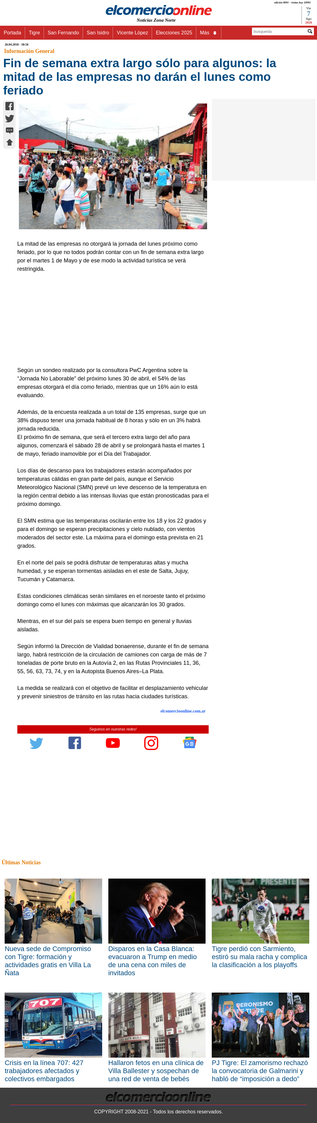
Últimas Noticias (21, 862)
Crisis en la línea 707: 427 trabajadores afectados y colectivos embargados (44, 1071)
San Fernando (63, 32)
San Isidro (98, 32)
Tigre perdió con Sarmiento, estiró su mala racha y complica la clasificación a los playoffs (259, 957)
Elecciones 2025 (174, 32)
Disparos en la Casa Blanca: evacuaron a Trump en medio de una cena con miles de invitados (152, 961)
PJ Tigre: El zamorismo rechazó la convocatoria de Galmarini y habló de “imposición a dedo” (260, 1071)
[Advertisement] (110, 319)
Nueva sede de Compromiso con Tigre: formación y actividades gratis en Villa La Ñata (48, 961)
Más (208, 33)
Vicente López (132, 32)
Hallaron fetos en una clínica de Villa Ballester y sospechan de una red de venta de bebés (156, 1071)
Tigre (34, 32)
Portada (12, 32)
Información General (29, 51)
